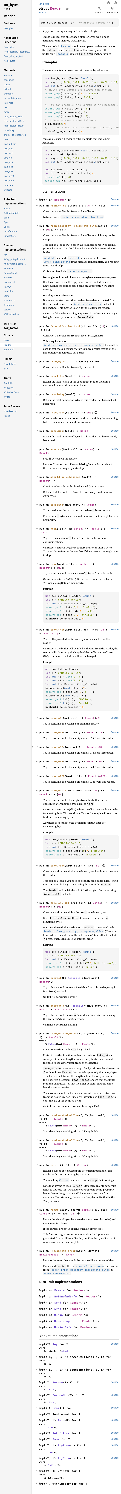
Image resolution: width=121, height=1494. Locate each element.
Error (70, 1254)
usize (86, 375)
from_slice (58, 205)
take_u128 (57, 776)
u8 (88, 205)
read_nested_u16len (64, 1115)
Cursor (82, 1165)
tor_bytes (44, 3)
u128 (102, 776)
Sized (64, 1351)
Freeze (59, 1290)
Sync (57, 1309)
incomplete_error (63, 1250)
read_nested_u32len (64, 1140)
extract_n (57, 1005)
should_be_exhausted (65, 476)
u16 (100, 732)
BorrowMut (60, 1395)
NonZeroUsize (48, 1254)
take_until (58, 790)
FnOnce (52, 1044)
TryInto (64, 1458)
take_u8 (55, 717)
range (54, 1209)
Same (55, 1439)
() (52, 452)
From (55, 1408)
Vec (68, 1009)
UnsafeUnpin (63, 1321)
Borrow (57, 1382)
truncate (56, 504)
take (53, 564)
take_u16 (56, 732)
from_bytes (58, 361)
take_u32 (56, 746)
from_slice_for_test (65, 326)
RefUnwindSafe (65, 1296)
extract (55, 977)
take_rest (57, 865)
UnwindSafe (63, 1327)
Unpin (58, 1315)
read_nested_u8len (63, 1033)
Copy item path (67, 8)
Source (42, 12)
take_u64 (56, 761)
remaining (57, 394)
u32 (100, 746)
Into (61, 1420)
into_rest (57, 412)
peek (53, 528)
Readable (74, 977)
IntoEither (61, 1433)
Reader (59, 199)
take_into (57, 629)
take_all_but (59, 902)
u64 (100, 761)
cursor (55, 1165)
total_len (57, 375)
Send (57, 1302)
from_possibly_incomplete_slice (74, 225)
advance (55, 449)
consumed (56, 430)
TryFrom (64, 1445)
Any (55, 1344)
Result (44, 452)
